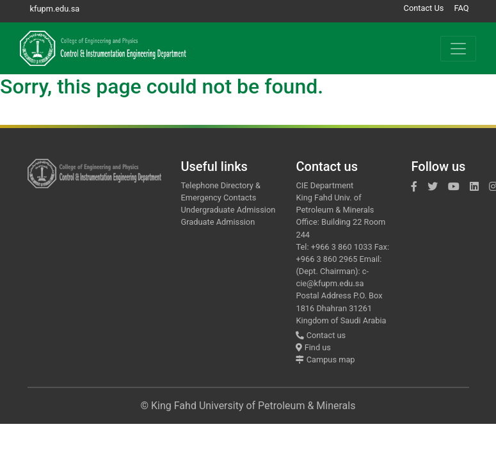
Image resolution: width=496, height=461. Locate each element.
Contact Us (424, 8)
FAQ (461, 8)
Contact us (321, 335)
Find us (313, 347)
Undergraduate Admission (227, 209)
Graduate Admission (217, 222)
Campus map (325, 359)
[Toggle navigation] (458, 48)
